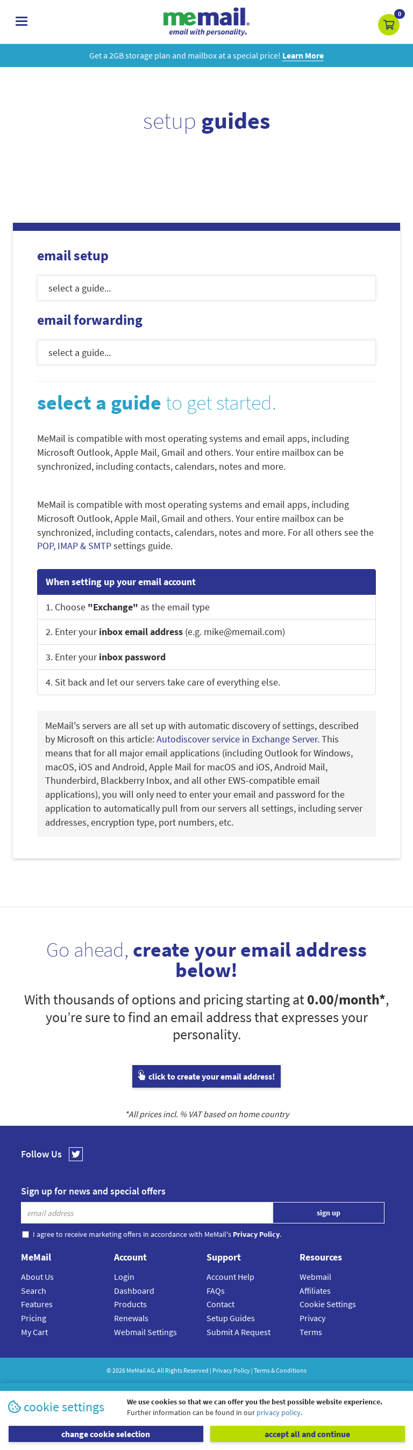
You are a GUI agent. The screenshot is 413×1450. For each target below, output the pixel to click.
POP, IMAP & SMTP (74, 546)
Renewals (131, 1318)
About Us (37, 1276)
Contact (220, 1304)
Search (33, 1290)
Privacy (312, 1318)
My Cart (34, 1332)
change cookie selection (105, 1434)
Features (37, 1304)
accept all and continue (307, 1434)
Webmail (315, 1276)
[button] (389, 24)
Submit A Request (238, 1332)
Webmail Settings (145, 1332)
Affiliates (315, 1290)
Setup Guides (230, 1318)
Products (130, 1304)
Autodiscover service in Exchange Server (236, 739)
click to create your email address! (206, 1076)
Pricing (33, 1318)
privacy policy (279, 1412)
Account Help (230, 1276)
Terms (311, 1332)
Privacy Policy (231, 1370)
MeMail (136, 1370)
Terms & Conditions (280, 1370)
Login (124, 1276)
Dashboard (134, 1290)
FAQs (215, 1290)
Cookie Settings (328, 1304)
